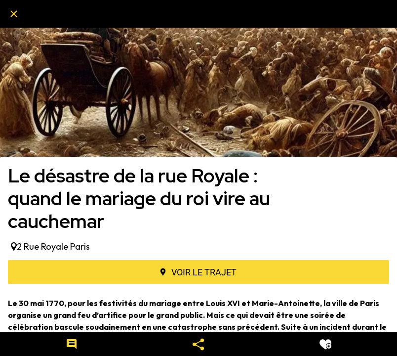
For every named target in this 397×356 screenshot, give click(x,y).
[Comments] (71, 344)
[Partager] (198, 344)
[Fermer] (14, 14)
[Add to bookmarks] (325, 344)
